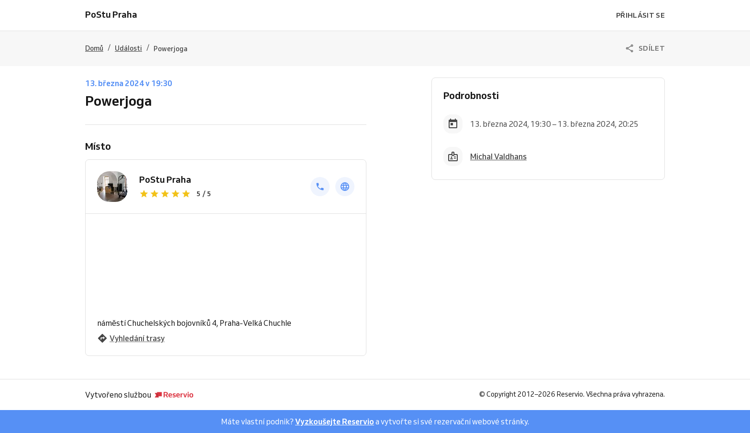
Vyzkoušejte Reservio (334, 421)
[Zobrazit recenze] (219, 194)
